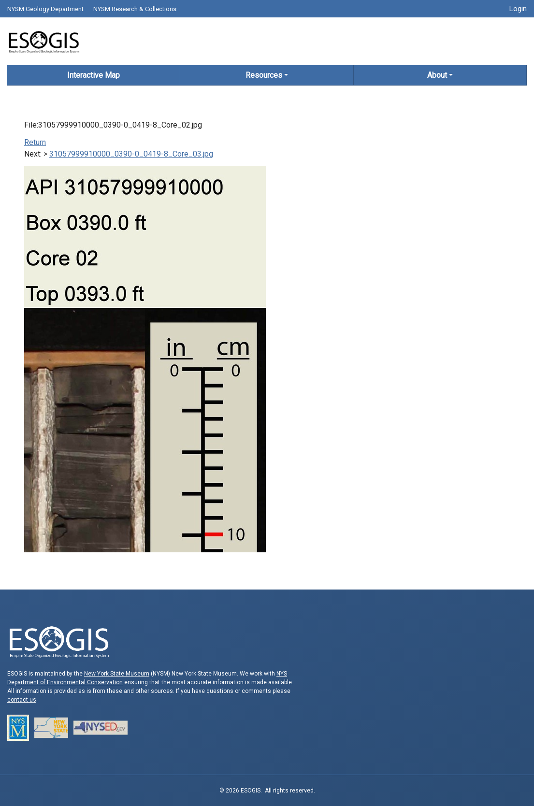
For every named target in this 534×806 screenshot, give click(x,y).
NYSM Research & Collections (134, 9)
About (437, 75)
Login (518, 8)
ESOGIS (43, 41)
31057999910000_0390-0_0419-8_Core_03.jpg (131, 153)
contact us (21, 699)
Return (35, 142)
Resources (263, 75)
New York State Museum (116, 673)
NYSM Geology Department (45, 9)
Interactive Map (93, 75)
